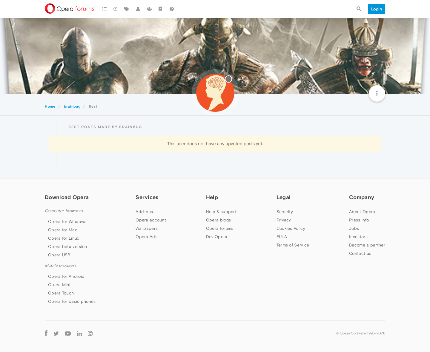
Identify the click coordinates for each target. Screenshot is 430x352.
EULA (282, 236)
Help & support (221, 211)
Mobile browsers (60, 265)
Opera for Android (66, 276)
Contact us (360, 253)
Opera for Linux (63, 238)
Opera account (151, 220)
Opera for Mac (62, 229)
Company (361, 197)
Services (147, 197)
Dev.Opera (217, 236)
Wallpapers (147, 228)
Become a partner (367, 245)
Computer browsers (64, 210)
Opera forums (220, 228)
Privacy (284, 220)
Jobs (354, 228)
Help (212, 197)
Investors (358, 236)
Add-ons (144, 211)
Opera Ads (146, 236)
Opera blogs (218, 220)
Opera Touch (61, 293)
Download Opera (67, 197)
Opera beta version (67, 246)
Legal (284, 197)
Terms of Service (293, 245)
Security (285, 211)
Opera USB (59, 254)
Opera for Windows (67, 221)
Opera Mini (59, 284)
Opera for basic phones (72, 301)
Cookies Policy (291, 228)
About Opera (362, 211)
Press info (359, 220)
